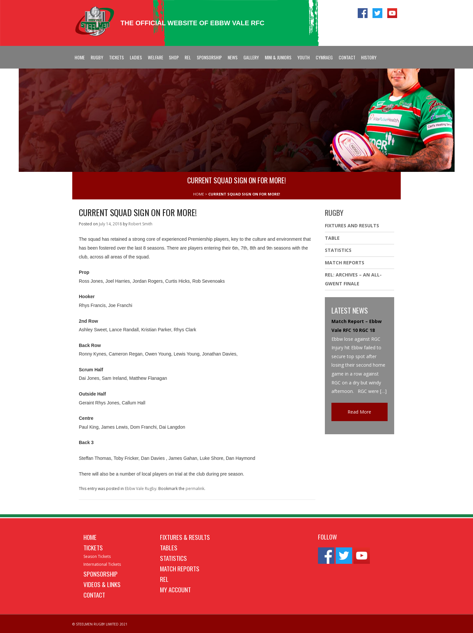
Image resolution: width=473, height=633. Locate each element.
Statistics (338, 250)
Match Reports (344, 262)
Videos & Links (102, 584)
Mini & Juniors (278, 57)
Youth (303, 57)
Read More (359, 412)
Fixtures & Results (185, 537)
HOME (198, 194)
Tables (168, 547)
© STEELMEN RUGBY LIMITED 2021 (99, 624)
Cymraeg (324, 57)
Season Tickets (97, 556)
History (368, 57)
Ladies (136, 57)
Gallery (251, 57)
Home (80, 57)
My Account (175, 589)
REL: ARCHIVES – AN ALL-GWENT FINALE (353, 279)
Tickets (116, 57)
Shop (174, 57)
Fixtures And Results (352, 225)
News (232, 57)
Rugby (97, 57)
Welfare (155, 57)
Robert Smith (140, 224)
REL (188, 57)
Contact (347, 57)
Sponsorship (209, 57)
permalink (195, 488)
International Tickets (102, 564)
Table (332, 238)
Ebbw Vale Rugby (140, 488)
